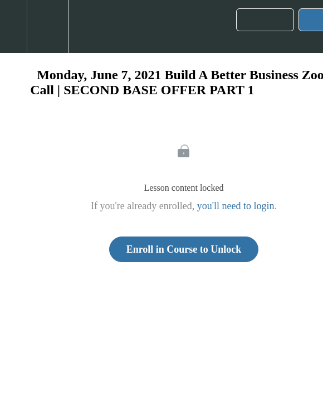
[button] (13, 26)
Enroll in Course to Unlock (184, 249)
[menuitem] (47, 26)
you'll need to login (236, 205)
